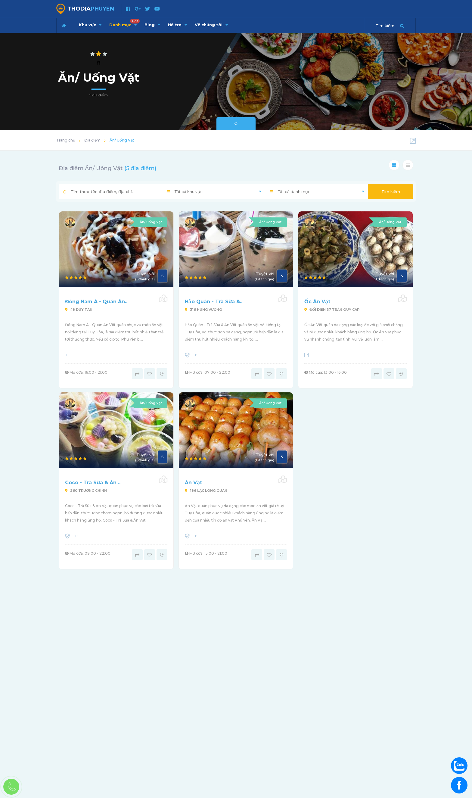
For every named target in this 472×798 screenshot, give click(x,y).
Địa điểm (92, 140)
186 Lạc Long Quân (206, 490)
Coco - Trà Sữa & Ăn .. (92, 482)
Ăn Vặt (193, 482)
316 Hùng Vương (203, 309)
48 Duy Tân (78, 309)
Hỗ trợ (177, 24)
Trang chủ (65, 140)
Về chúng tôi (211, 24)
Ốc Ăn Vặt (317, 301)
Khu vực (90, 24)
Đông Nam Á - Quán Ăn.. (96, 301)
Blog (152, 24)
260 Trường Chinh (86, 490)
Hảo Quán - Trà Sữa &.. (213, 301)
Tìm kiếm (390, 191)
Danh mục (124, 23)
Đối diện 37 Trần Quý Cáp (331, 309)
